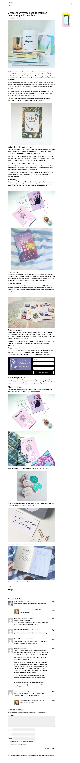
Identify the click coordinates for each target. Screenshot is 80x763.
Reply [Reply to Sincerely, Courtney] (53, 630)
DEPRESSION (16, 18)
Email (10, 734)
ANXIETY (10, 18)
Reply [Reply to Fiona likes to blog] (53, 610)
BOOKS (68, 4)
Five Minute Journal (31, 544)
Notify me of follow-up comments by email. (22, 741)
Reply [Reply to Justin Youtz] (53, 618)
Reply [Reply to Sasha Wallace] (53, 639)
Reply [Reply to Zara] (53, 601)
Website (10, 738)
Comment (11, 715)
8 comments (23, 18)
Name (10, 730)
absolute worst (20, 158)
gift (47, 380)
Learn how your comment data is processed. (42, 755)
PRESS (63, 4)
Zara (15, 601)
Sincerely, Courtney (19, 629)
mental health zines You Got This (23, 389)
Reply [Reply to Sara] (53, 691)
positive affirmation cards (19, 503)
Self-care (16, 100)
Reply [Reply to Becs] (53, 648)
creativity (23, 274)
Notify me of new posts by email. (19, 744)
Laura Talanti (19, 468)
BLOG (59, 4)
